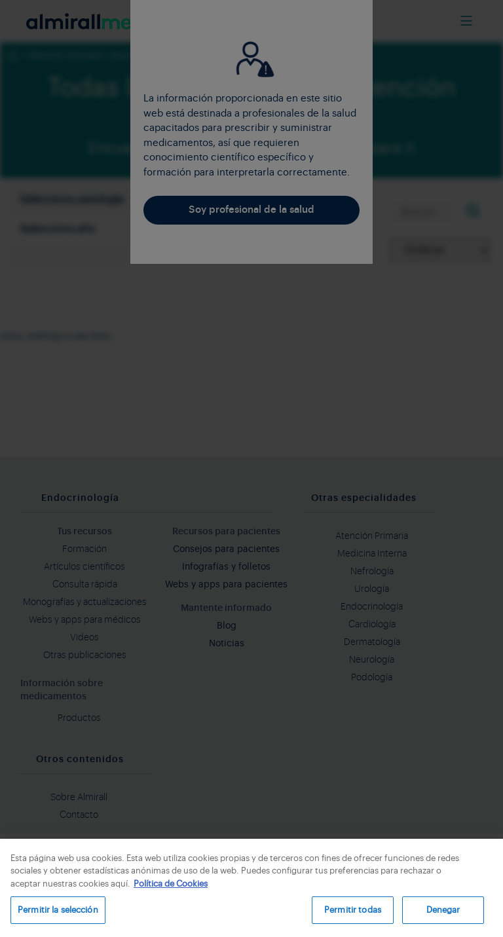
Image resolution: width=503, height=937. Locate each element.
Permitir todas (352, 910)
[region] (251, 888)
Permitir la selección (58, 910)
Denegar (443, 910)
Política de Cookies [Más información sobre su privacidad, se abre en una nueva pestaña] (171, 883)
